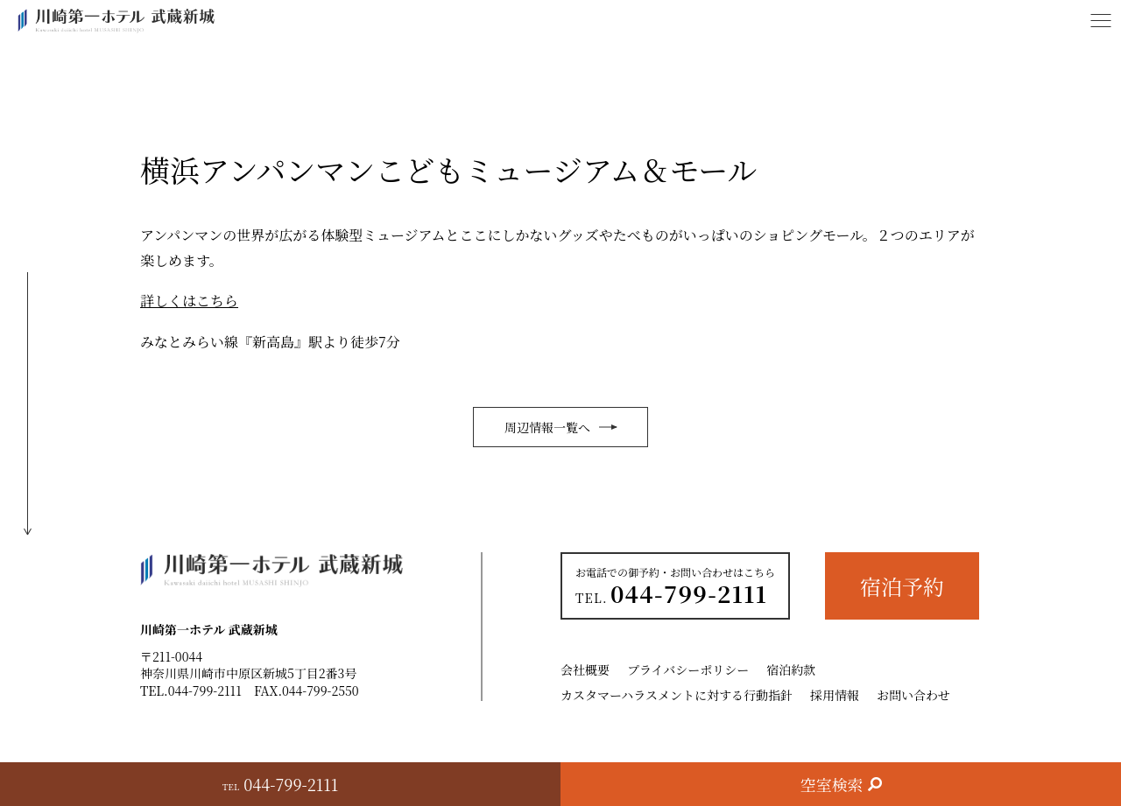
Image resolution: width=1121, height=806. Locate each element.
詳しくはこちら (189, 301)
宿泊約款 (790, 669)
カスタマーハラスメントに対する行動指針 (676, 695)
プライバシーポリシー (688, 669)
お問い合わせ (913, 695)
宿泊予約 (902, 586)
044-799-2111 (205, 690)
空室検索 (832, 784)
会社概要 (585, 669)
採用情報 (834, 695)
